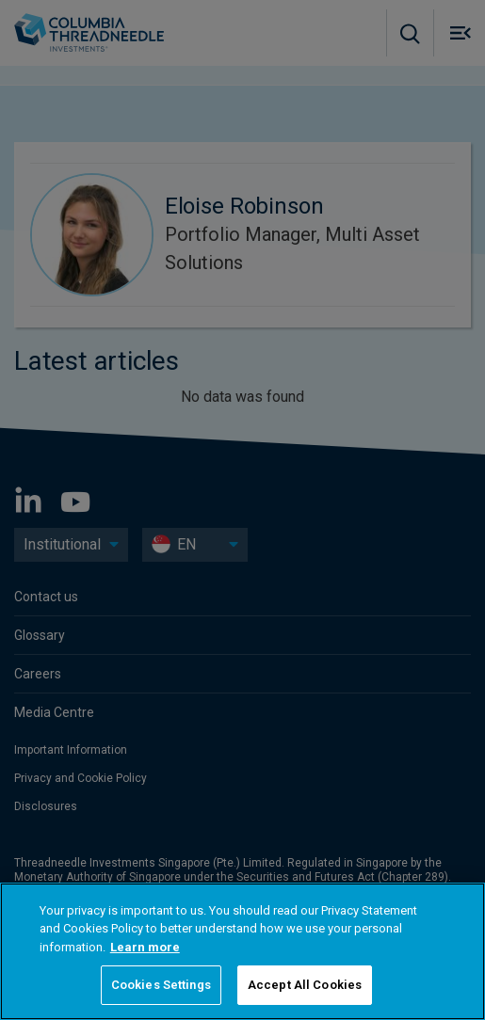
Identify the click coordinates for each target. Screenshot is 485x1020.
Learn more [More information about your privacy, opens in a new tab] (145, 947)
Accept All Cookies (305, 985)
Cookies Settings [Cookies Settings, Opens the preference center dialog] (161, 985)
